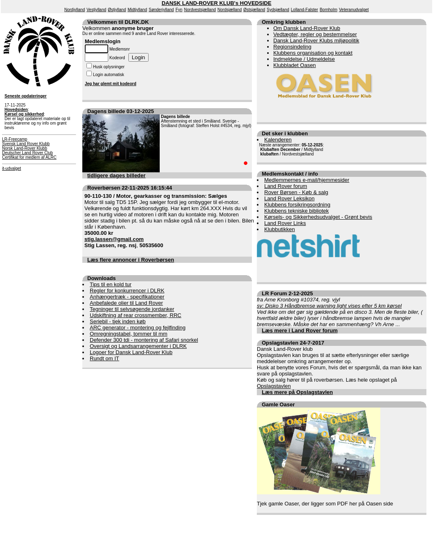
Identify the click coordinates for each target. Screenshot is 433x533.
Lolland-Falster (304, 9)
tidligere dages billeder (116, 175)
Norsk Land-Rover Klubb (24, 148)
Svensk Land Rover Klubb (26, 143)
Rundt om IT (104, 358)
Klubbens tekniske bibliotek (296, 211)
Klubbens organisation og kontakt (312, 53)
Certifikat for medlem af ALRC (29, 157)
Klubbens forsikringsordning (297, 205)
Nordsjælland (229, 9)
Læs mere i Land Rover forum (300, 330)
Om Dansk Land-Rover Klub (306, 28)
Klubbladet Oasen (294, 65)
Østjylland (117, 9)
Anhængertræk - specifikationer (127, 297)
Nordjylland (74, 9)
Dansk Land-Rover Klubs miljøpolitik (316, 40)
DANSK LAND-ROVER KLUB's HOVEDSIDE (217, 3)
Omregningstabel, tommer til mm (129, 334)
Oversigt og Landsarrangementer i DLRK (138, 346)
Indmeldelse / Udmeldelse (304, 59)
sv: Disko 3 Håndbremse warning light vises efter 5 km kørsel (329, 306)
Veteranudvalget (354, 9)
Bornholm (329, 9)
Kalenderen (278, 140)
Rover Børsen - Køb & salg (296, 192)
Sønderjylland (161, 9)
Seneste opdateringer (26, 96)
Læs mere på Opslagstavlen (297, 392)
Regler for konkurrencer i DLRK (127, 290)
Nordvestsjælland (200, 9)
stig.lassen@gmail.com (114, 239)
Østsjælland (254, 9)
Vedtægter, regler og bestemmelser (315, 34)
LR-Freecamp (14, 139)
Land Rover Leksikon (289, 198)
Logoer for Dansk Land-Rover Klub (131, 352)
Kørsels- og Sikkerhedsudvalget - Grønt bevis (318, 217)
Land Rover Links (285, 223)
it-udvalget (11, 168)
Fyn (178, 9)
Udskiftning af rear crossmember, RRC (136, 315)
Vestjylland (96, 9)
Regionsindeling (292, 47)
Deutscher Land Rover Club (27, 153)
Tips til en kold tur (110, 284)
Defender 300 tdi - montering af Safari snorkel (144, 340)
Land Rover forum (285, 186)
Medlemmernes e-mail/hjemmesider (306, 180)
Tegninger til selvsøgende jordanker (132, 309)
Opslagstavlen (274, 386)
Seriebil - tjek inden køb (118, 321)
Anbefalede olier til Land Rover (126, 303)
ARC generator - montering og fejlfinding (138, 327)
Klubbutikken (279, 229)
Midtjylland (137, 9)
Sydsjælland (278, 9)
